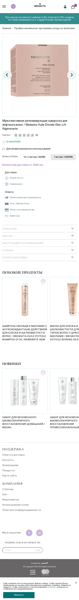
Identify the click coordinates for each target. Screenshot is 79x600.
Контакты (8, 462)
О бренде (8, 491)
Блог (4, 496)
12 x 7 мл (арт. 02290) (34, 157)
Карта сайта (9, 477)
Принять (19, 595)
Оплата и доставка (13, 457)
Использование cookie (15, 507)
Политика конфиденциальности (21, 512)
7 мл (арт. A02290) (63, 157)
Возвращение (10, 467)
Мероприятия (10, 501)
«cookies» (52, 587)
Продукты (8, 472)
